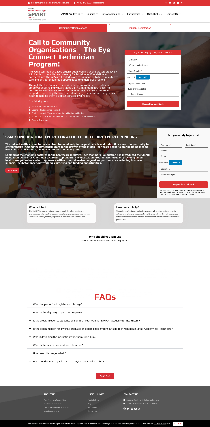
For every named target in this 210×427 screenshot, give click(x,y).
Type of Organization (137, 89)
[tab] (73, 28)
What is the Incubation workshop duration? (58, 345)
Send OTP (143, 77)
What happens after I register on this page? (57, 304)
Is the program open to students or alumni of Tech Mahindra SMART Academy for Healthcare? (86, 320)
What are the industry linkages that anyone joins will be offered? (70, 361)
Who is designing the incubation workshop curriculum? (64, 337)
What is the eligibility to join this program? (57, 312)
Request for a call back (153, 104)
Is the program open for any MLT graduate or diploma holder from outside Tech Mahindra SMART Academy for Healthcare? (103, 329)
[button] (105, 304)
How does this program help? (50, 353)
